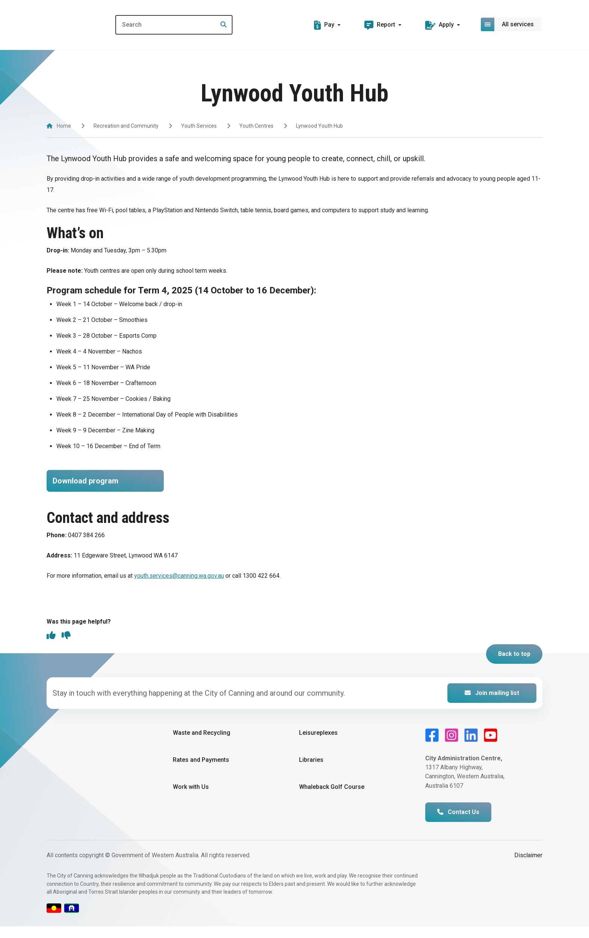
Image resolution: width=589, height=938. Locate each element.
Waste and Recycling (201, 744)
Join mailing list (492, 704)
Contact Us (458, 823)
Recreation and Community (126, 126)
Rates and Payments (201, 771)
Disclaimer (528, 866)
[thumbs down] (66, 647)
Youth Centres (256, 126)
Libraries (311, 771)
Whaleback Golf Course (331, 798)
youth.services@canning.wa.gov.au (179, 586)
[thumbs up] (51, 647)
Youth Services (199, 126)
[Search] (183, 25)
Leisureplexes (318, 744)
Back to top (514, 665)
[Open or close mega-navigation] (511, 24)
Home (64, 126)
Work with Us (191, 798)
